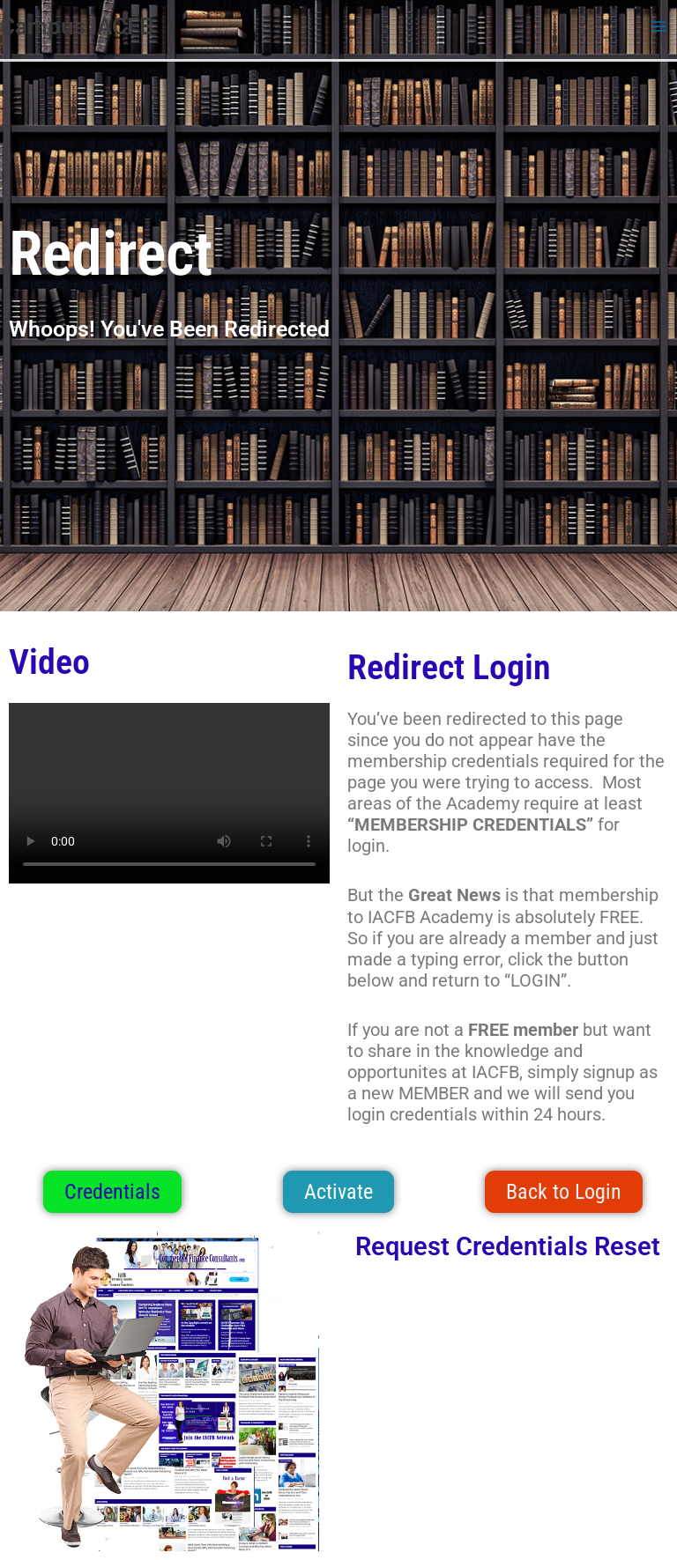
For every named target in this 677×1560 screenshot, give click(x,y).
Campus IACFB (77, 26)
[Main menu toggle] (658, 26)
